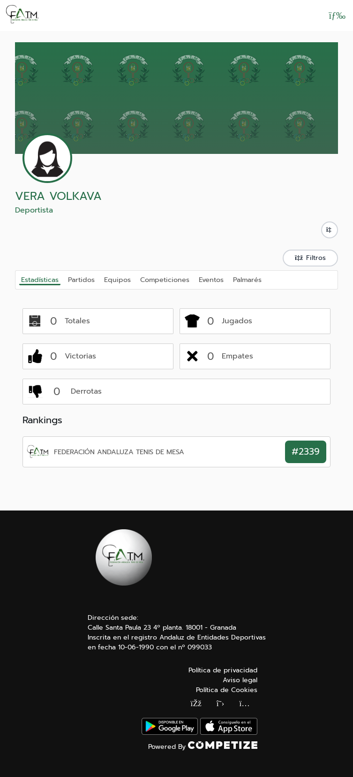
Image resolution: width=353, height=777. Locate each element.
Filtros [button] (310, 258)
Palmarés (247, 279)
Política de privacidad (222, 670)
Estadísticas (40, 279)
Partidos (81, 279)
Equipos (117, 279)
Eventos (211, 279)
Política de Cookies (226, 690)
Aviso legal (240, 680)
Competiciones (164, 279)
